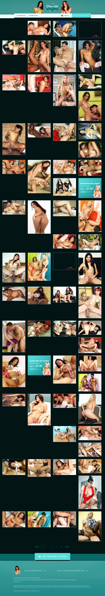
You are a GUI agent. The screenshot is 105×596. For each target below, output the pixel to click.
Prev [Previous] (37, 547)
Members (19, 578)
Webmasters (36, 579)
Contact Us (42, 579)
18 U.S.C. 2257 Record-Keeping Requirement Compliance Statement (60, 579)
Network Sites (22, 15)
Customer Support (28, 579)
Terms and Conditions (19, 579)
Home (15, 578)
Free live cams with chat (33, 571)
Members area (34, 15)
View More (38, 578)
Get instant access (82, 15)
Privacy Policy (17, 581)
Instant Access (32, 578)
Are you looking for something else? (71, 571)
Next (67, 547)
